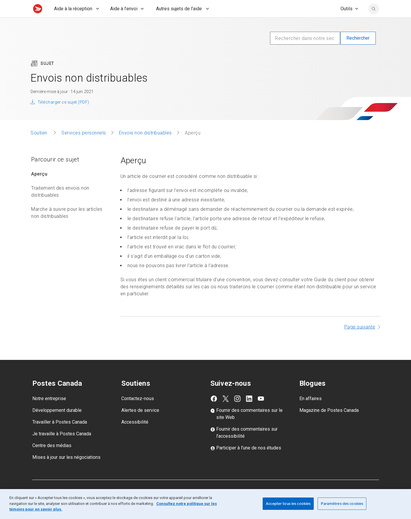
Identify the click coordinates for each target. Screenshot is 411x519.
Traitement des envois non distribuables (60, 204)
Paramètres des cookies (342, 503)
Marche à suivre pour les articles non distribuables (67, 225)
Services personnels (83, 146)
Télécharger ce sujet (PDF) (63, 115)
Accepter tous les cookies (288, 503)
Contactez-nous (137, 411)
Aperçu (39, 187)
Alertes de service (140, 423)
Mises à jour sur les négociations (66, 470)
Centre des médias (51, 458)
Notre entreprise (49, 411)
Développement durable (57, 423)
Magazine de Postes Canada (329, 423)
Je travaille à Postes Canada (61, 446)
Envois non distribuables (145, 146)
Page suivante (359, 340)
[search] (373, 21)
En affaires (310, 411)
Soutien (39, 146)
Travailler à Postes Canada (59, 435)
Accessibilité (134, 435)
